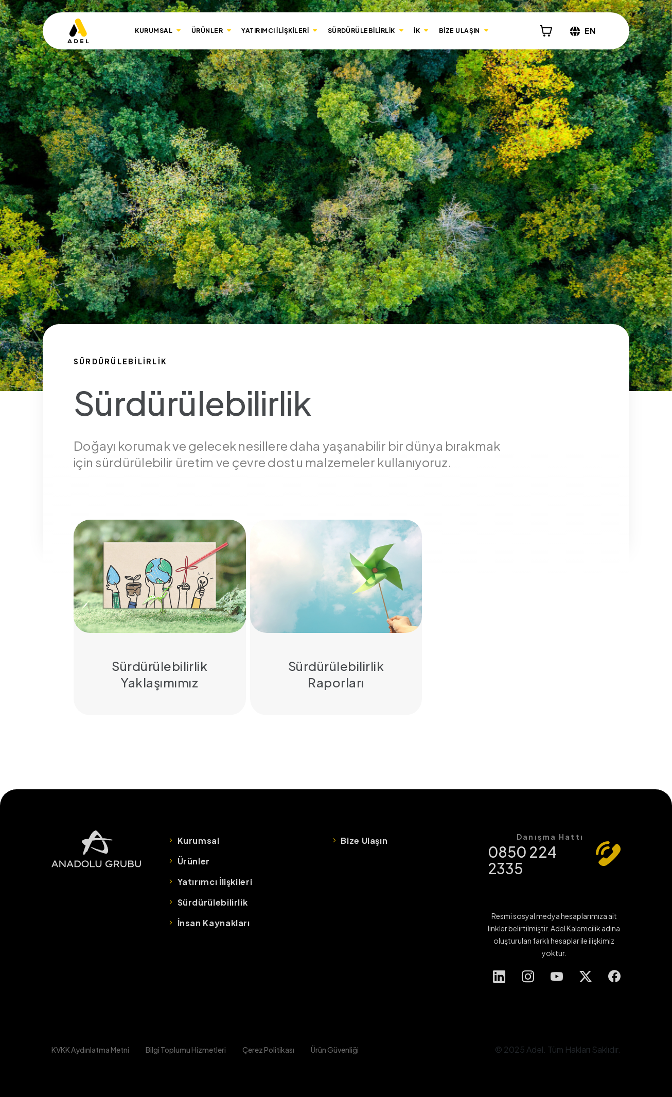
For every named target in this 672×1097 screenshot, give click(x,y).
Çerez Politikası (268, 1050)
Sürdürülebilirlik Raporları (336, 617)
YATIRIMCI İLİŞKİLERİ (275, 30)
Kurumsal (199, 840)
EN (583, 30)
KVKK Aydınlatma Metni (90, 1050)
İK (417, 30)
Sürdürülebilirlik (213, 902)
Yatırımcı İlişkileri (215, 881)
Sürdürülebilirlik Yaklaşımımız (160, 617)
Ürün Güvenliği (335, 1050)
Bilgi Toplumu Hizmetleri (186, 1050)
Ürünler (194, 861)
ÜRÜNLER (207, 30)
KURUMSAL (153, 30)
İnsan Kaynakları (214, 922)
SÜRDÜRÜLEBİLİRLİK (361, 30)
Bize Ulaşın (364, 840)
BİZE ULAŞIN (459, 30)
